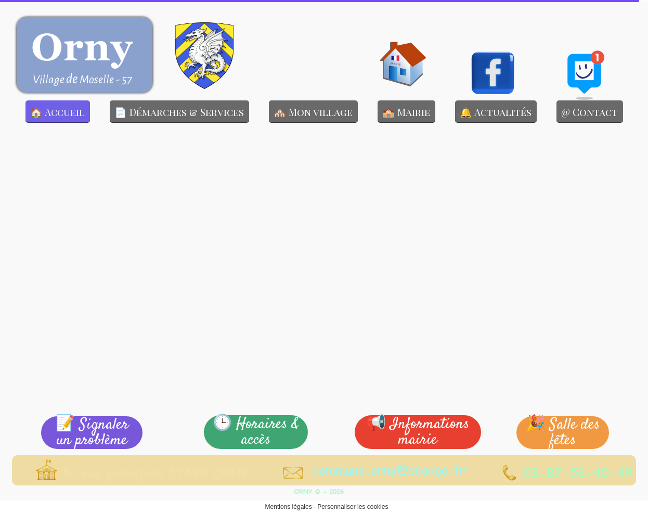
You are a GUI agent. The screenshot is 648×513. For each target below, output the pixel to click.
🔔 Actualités (496, 112)
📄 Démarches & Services (179, 112)
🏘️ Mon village (313, 112)
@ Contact (589, 112)
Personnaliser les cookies (352, 506)
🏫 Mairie (406, 112)
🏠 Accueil (57, 112)
